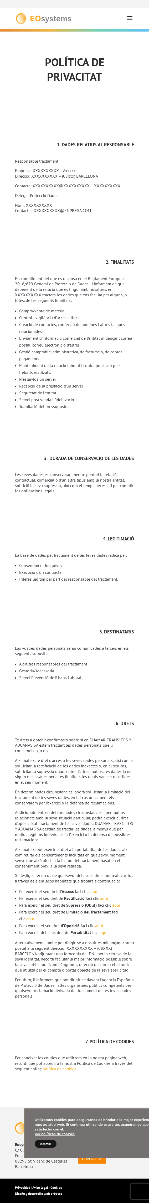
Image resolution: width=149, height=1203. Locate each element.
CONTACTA (91, 1158)
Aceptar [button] (45, 1144)
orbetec (56, 1193)
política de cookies (59, 1068)
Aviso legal (40, 1187)
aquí (93, 891)
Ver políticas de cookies (55, 1134)
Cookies (56, 1187)
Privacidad (23, 1187)
